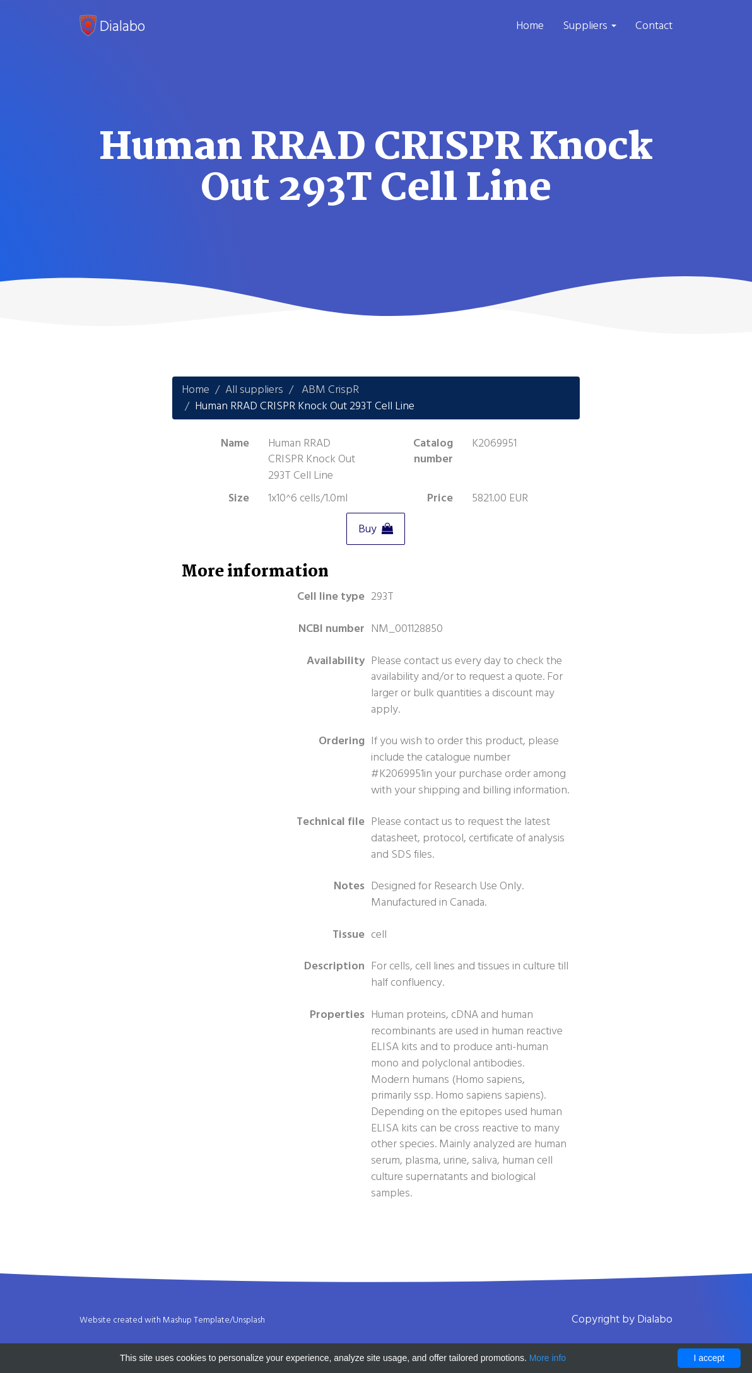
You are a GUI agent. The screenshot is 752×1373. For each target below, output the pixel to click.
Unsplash (249, 1320)
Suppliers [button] (589, 25)
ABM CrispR (330, 389)
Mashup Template (196, 1320)
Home (530, 25)
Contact (654, 25)
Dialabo (112, 26)
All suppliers (254, 389)
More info (547, 1358)
